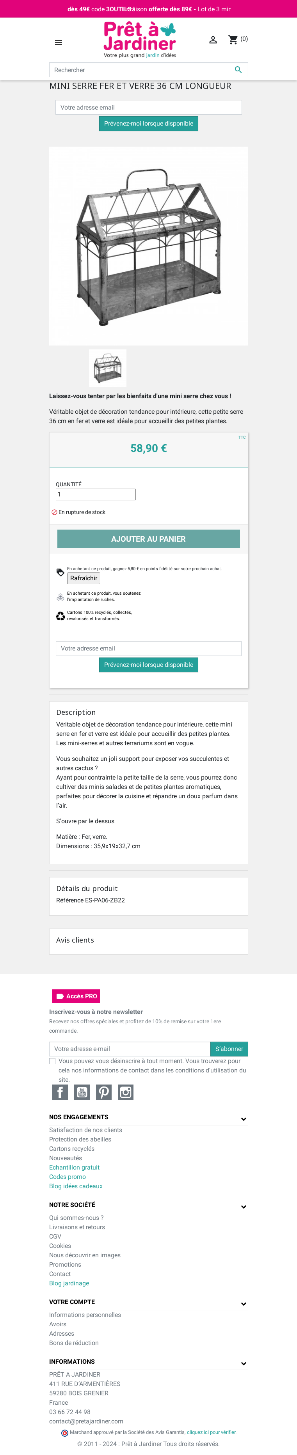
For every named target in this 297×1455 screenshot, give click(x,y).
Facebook (60, 1092)
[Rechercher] (148, 69)
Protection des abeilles (80, 1139)
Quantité (69, 484)
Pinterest (104, 1092)
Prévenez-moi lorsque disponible (148, 123)
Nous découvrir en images (85, 1255)
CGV (55, 1236)
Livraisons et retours (77, 1227)
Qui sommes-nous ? (76, 1217)
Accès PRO (76, 996)
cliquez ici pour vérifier (211, 1432)
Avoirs (57, 1324)
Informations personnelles (85, 1315)
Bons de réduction (74, 1343)
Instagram (125, 1092)
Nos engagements (78, 1117)
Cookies (60, 1245)
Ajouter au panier (148, 539)
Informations (72, 1361)
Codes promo (67, 1176)
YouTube (82, 1092)
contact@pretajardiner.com (86, 1421)
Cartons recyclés (71, 1148)
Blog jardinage (69, 1283)
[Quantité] (96, 494)
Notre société (72, 1205)
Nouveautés (65, 1158)
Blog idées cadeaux (76, 1186)
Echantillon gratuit (74, 1167)
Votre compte (72, 1302)
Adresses (61, 1333)
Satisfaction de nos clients (85, 1130)
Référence (70, 900)
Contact (60, 1274)
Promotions (65, 1264)
